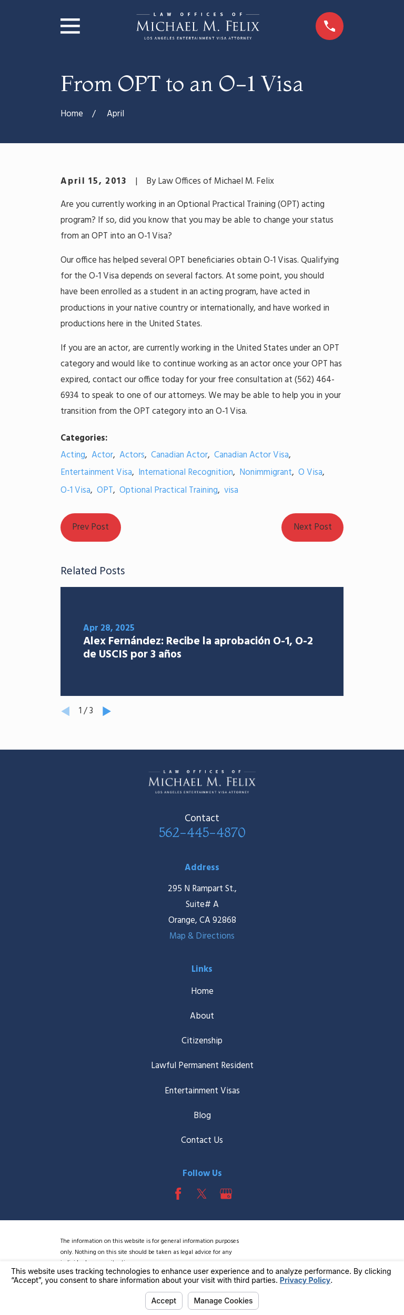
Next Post (313, 527)
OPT (105, 490)
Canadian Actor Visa (251, 455)
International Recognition (185, 472)
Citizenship (202, 1041)
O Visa (310, 472)
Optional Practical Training (168, 490)
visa (231, 490)
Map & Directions (202, 936)
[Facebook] (178, 1194)
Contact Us (202, 1140)
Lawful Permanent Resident (202, 1066)
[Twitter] (202, 1194)
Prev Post (90, 527)
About (202, 1016)
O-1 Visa (75, 490)
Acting (72, 455)
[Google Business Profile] (226, 1194)
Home (202, 991)
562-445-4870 (202, 832)
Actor (102, 455)
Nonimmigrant (265, 472)
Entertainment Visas (202, 1091)
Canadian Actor (179, 455)
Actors (132, 455)
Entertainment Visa (96, 472)
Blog (202, 1116)
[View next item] (107, 711)
